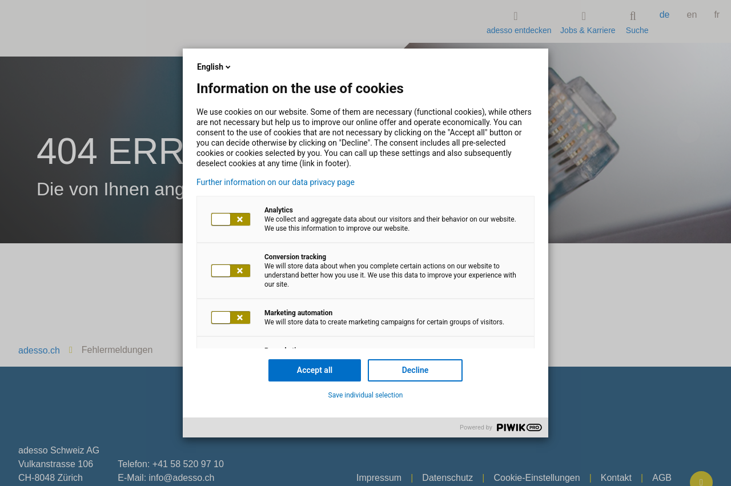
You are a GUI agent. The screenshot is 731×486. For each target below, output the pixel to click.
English (214, 66)
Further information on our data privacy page (275, 182)
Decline (415, 370)
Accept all (314, 370)
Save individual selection (365, 395)
